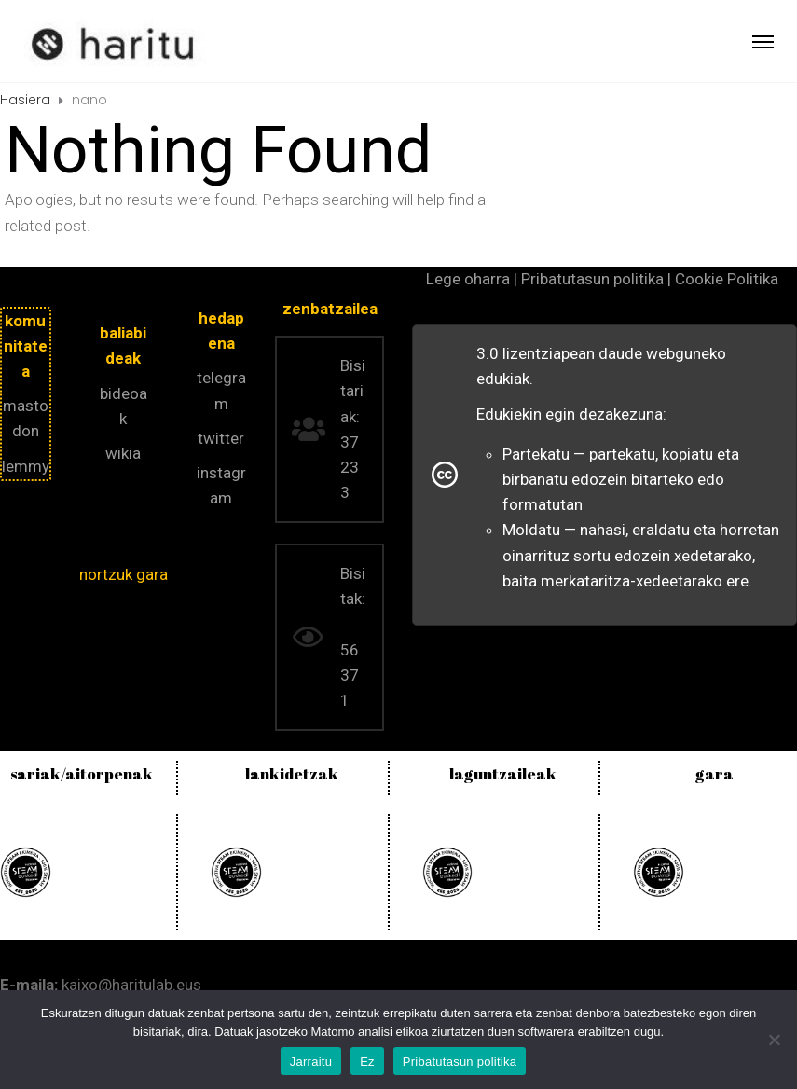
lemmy (25, 466)
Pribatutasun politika (459, 1061)
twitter (221, 438)
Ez (367, 1061)
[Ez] (773, 1039)
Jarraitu (311, 1061)
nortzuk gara (123, 574)
